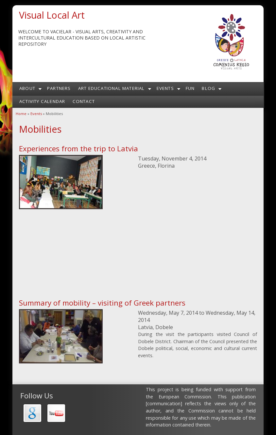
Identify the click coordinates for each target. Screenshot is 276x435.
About (27, 88)
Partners (59, 88)
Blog (208, 88)
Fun (190, 88)
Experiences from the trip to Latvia (78, 148)
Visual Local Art (52, 14)
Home (21, 113)
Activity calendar (42, 101)
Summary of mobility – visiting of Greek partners (102, 303)
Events (165, 88)
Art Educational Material (111, 88)
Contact (84, 101)
